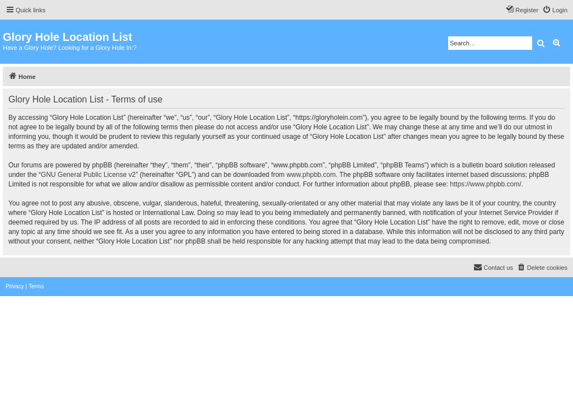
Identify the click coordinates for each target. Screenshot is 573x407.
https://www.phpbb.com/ (485, 184)
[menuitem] (554, 10)
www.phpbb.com (311, 175)
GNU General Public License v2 (88, 175)
